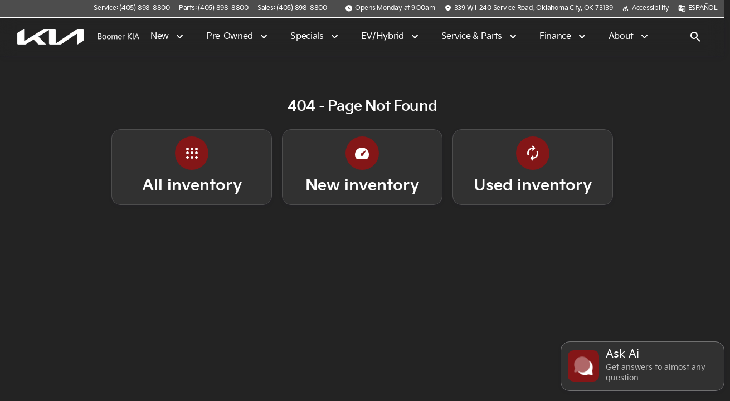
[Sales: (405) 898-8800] (292, 8)
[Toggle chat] (642, 366)
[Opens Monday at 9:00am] (390, 8)
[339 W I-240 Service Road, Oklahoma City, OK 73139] (528, 8)
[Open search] (695, 37)
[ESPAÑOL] (698, 8)
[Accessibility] (645, 8)
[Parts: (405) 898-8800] (214, 8)
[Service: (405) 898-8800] (131, 8)
